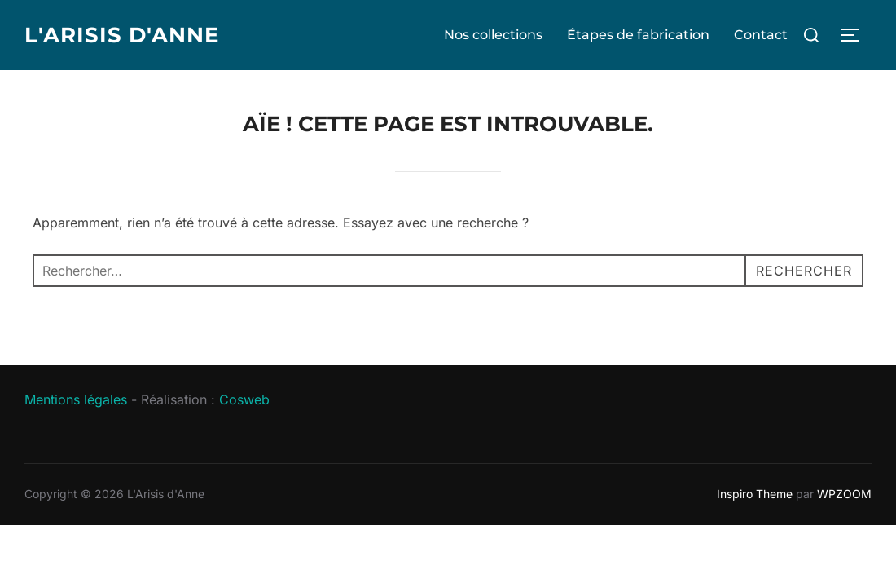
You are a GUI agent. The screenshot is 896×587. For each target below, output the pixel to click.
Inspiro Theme (755, 494)
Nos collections (493, 34)
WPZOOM (844, 494)
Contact (761, 34)
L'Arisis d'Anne (121, 35)
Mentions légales (75, 399)
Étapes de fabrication (638, 34)
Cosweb (244, 399)
